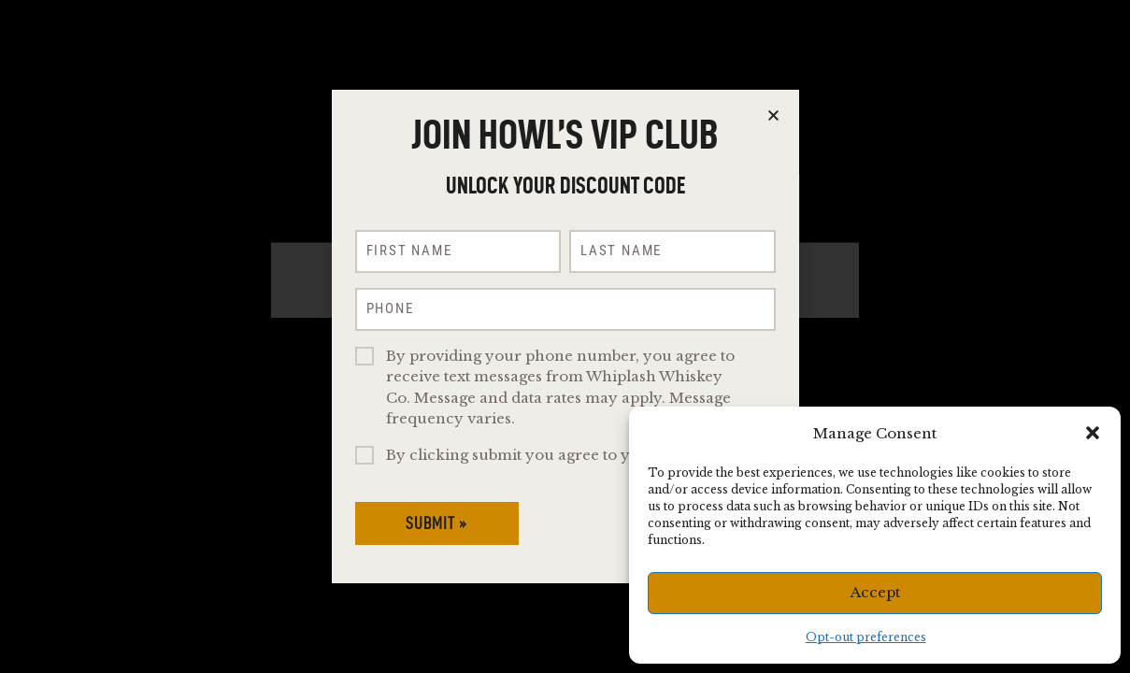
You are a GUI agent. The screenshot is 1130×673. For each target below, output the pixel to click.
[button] (1092, 432)
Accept (875, 592)
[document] (565, 336)
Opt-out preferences (866, 637)
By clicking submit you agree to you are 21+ (546, 455)
